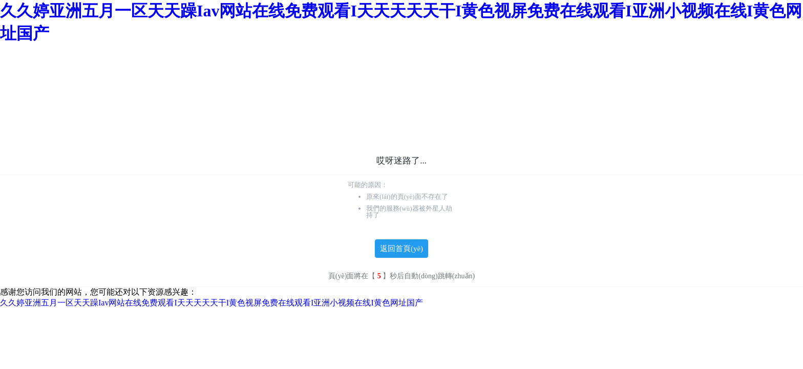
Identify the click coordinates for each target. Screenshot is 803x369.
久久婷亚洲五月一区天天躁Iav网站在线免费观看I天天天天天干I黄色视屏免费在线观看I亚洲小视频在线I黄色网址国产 (211, 302)
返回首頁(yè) (401, 248)
